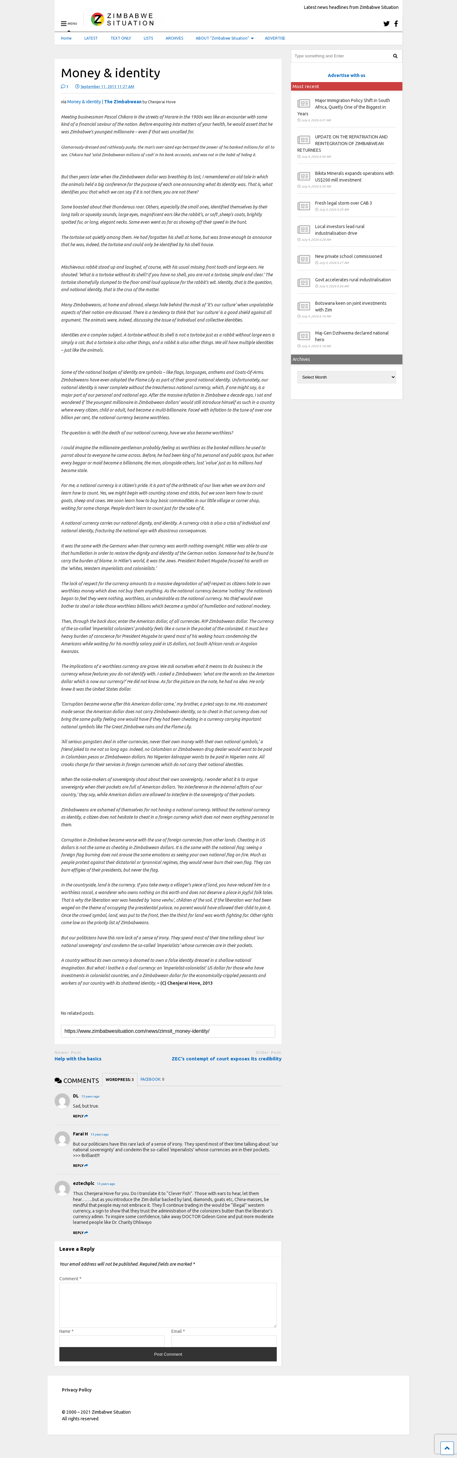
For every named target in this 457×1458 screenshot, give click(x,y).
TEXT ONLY (120, 38)
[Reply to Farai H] (80, 1165)
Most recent (306, 86)
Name (66, 1338)
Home (66, 38)
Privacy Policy (77, 1397)
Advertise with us (346, 75)
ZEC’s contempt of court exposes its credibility (226, 1058)
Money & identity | (104, 101)
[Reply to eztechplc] (80, 1233)
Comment (70, 1278)
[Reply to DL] (80, 1116)
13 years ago (90, 1096)
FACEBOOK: (152, 1079)
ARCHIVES (174, 38)
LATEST (91, 38)
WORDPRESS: (120, 1080)
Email (178, 1338)
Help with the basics (78, 1058)
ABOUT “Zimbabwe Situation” (225, 38)
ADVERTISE (275, 38)
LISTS (148, 38)
